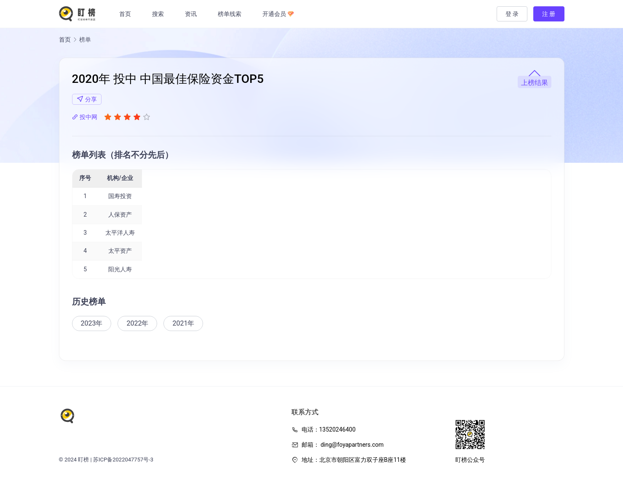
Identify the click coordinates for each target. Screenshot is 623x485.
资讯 (192, 14)
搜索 (160, 14)
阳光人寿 (120, 269)
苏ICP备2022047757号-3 (123, 459)
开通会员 (279, 14)
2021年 (183, 323)
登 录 (512, 14)
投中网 (84, 117)
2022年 (137, 323)
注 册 (548, 14)
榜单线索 (231, 14)
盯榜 (83, 459)
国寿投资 (120, 196)
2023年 (92, 323)
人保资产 (120, 214)
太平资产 (120, 250)
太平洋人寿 (120, 232)
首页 (127, 14)
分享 (87, 99)
